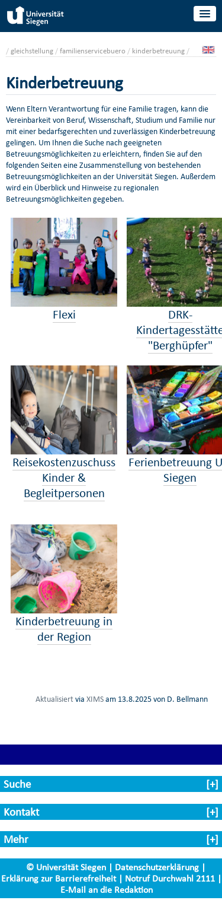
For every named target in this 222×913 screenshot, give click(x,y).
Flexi (64, 314)
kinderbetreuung (158, 50)
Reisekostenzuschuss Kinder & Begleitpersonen (63, 477)
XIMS (95, 699)
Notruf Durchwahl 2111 (170, 878)
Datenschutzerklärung (157, 867)
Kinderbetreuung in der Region (63, 628)
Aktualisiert (54, 699)
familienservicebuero (93, 50)
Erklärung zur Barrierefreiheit (58, 878)
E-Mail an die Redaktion (106, 889)
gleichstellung (32, 50)
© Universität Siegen (66, 867)
